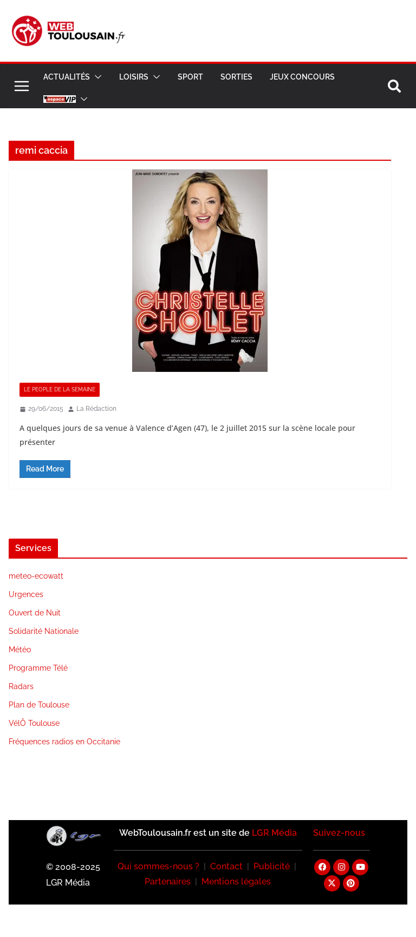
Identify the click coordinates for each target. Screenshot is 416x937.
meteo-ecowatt (36, 576)
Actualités (66, 77)
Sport (190, 77)
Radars (21, 686)
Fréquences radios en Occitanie (64, 741)
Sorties (236, 77)
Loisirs (133, 77)
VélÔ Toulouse (34, 723)
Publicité (271, 866)
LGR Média (274, 833)
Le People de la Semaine (59, 389)
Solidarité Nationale (44, 631)
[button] (96, 76)
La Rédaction (96, 408)
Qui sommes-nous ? (158, 866)
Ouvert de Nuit (35, 612)
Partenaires (168, 881)
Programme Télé (38, 668)
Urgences (26, 594)
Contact (226, 866)
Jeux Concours (302, 77)
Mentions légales (236, 881)
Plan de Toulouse (39, 704)
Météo (20, 649)
